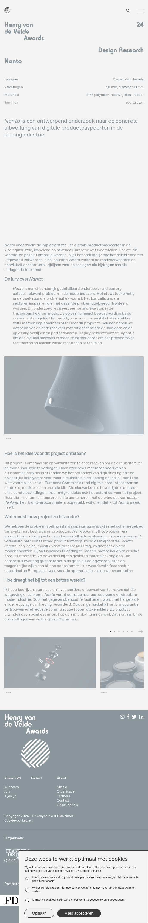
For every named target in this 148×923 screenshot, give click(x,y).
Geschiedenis (67, 805)
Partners (63, 796)
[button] (139, 10)
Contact (63, 800)
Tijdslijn (10, 796)
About (61, 778)
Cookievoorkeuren (18, 820)
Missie (62, 787)
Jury (7, 791)
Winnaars (11, 787)
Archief (36, 778)
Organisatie (66, 791)
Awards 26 (12, 778)
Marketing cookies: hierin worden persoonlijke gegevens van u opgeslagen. (78, 900)
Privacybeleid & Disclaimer (52, 816)
